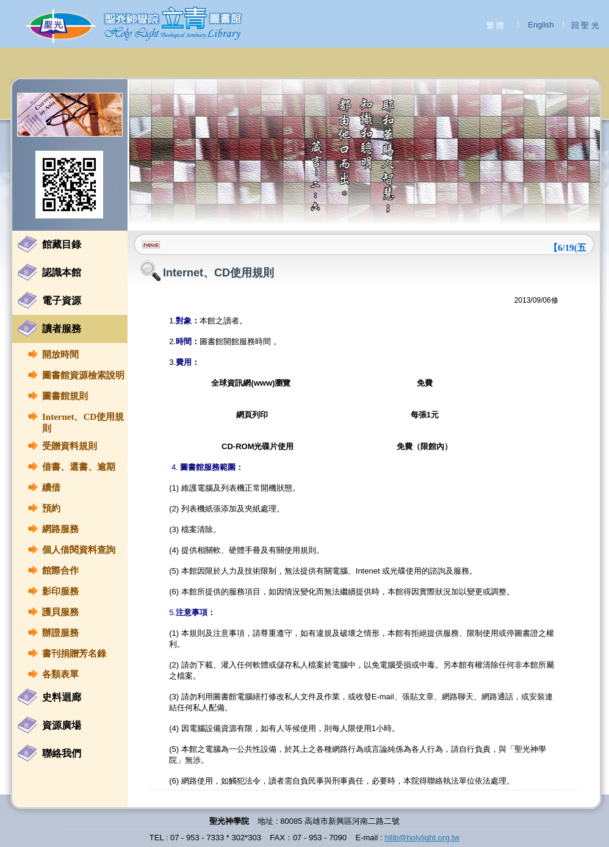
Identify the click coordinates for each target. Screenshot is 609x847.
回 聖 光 (585, 25)
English (541, 24)
